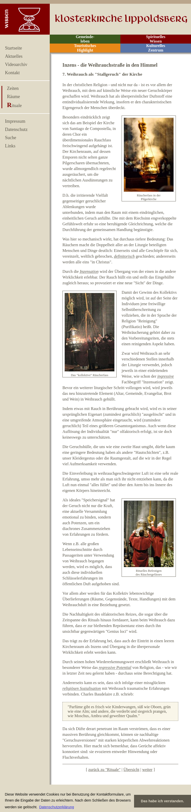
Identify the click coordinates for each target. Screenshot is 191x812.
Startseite (13, 48)
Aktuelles (13, 56)
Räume (13, 96)
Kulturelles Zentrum (155, 48)
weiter (147, 769)
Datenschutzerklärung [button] (56, 807)
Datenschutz (16, 129)
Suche (10, 137)
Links (10, 145)
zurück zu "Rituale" (104, 769)
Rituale (14, 105)
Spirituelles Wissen (155, 39)
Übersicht (131, 769)
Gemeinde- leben (85, 39)
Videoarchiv (16, 64)
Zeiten (13, 88)
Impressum (15, 121)
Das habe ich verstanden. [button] (162, 801)
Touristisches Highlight (85, 48)
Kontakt (12, 72)
